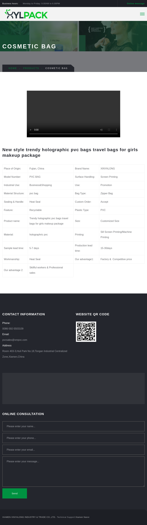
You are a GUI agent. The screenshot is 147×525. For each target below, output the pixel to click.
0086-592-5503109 (12, 328)
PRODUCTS (31, 68)
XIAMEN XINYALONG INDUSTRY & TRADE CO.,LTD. (29, 517)
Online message (136, 3)
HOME (13, 68)
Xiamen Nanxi (82, 517)
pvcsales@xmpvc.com (14, 340)
